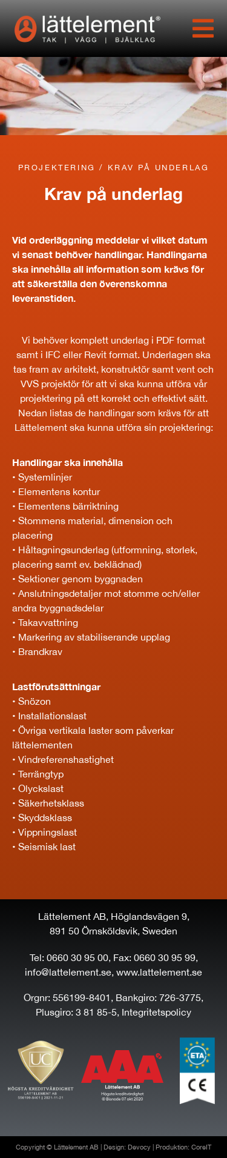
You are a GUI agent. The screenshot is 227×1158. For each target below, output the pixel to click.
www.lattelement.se (159, 972)
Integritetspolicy (156, 1012)
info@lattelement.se (68, 972)
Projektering (57, 167)
